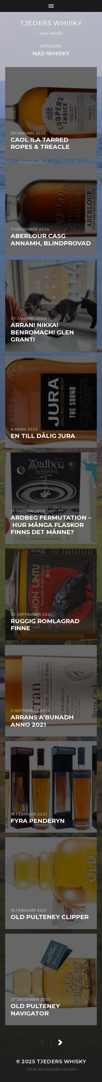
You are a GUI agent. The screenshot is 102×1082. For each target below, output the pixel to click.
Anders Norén (60, 1069)
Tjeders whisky (51, 23)
